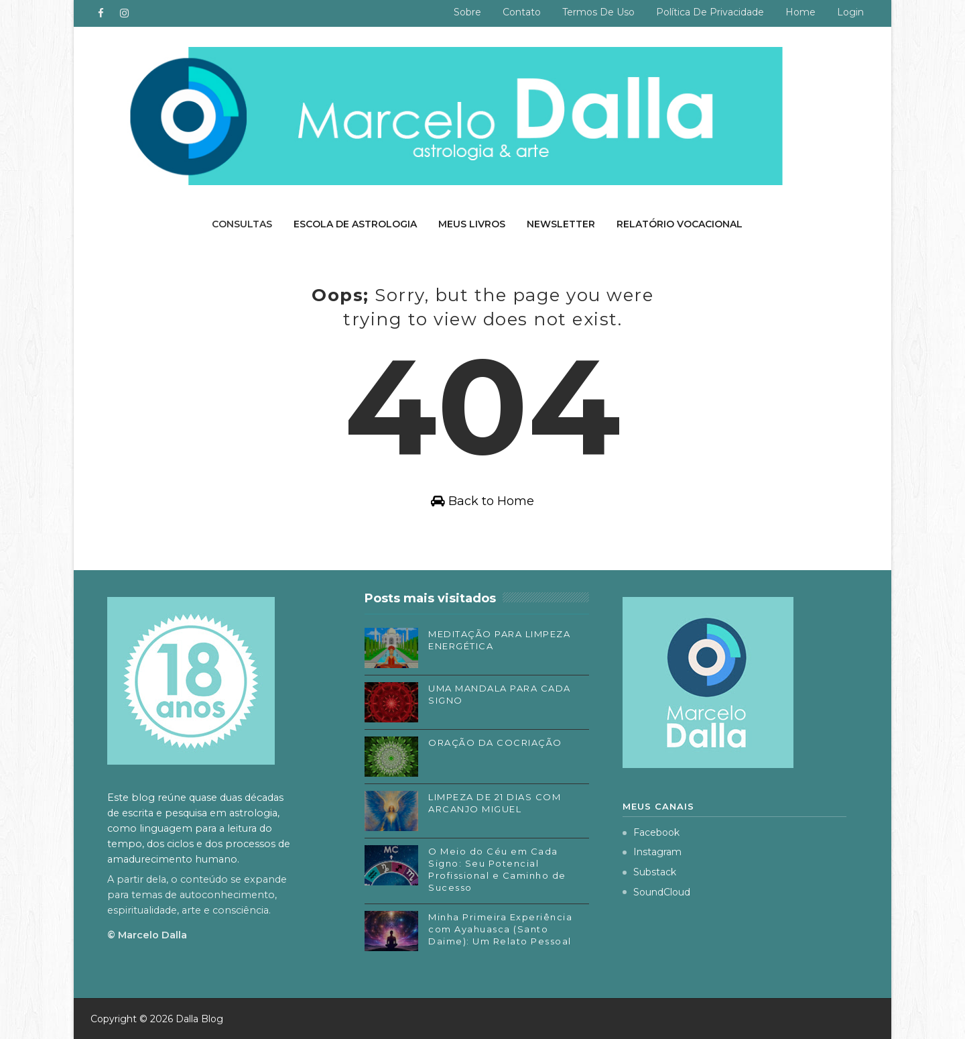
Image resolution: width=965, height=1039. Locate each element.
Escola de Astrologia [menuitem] (355, 224)
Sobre (467, 12)
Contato (522, 12)
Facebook (651, 832)
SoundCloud (656, 892)
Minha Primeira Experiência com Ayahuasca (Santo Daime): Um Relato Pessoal (500, 929)
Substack (649, 872)
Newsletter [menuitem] (561, 224)
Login (850, 12)
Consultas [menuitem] (242, 224)
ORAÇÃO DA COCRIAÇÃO (495, 742)
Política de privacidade (710, 12)
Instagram (652, 852)
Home (800, 12)
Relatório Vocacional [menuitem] (680, 224)
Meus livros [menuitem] (471, 224)
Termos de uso (598, 12)
